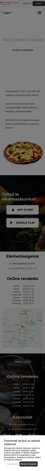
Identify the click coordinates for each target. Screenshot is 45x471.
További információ (12, 464)
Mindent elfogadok (28, 464)
